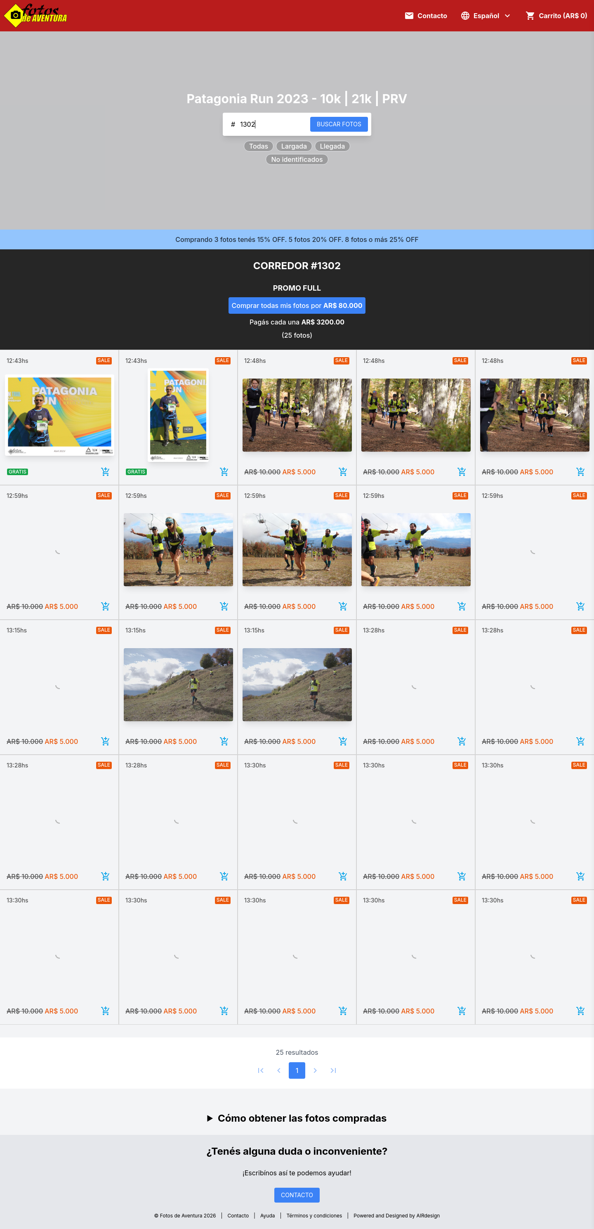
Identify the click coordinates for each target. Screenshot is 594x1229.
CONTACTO (297, 1194)
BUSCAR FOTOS (339, 124)
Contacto (238, 1215)
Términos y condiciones (314, 1215)
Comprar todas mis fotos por (297, 305)
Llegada (332, 146)
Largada (294, 146)
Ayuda (267, 1215)
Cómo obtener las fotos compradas (302, 1118)
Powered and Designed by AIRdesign (397, 1215)
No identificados (297, 159)
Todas (258, 146)
